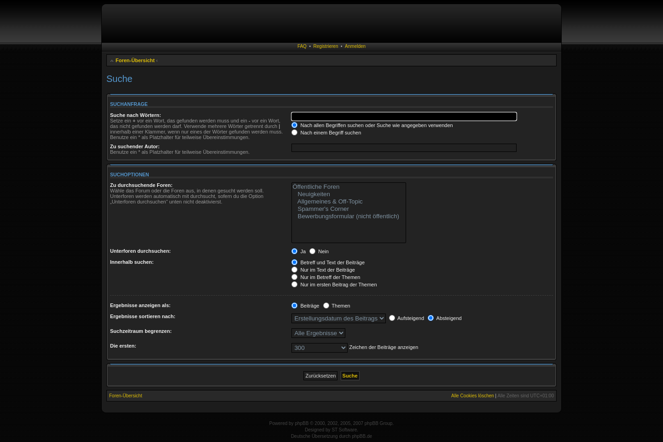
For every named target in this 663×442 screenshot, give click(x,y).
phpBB (301, 423)
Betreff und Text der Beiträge (328, 262)
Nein (319, 251)
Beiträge (305, 305)
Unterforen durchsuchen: (140, 251)
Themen (336, 305)
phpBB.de (362, 436)
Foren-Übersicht (135, 60)
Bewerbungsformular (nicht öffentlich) (348, 216)
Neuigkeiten (348, 194)
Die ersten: (123, 346)
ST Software (344, 429)
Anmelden (355, 46)
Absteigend (445, 318)
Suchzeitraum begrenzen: (141, 331)
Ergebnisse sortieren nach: (142, 316)
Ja (298, 251)
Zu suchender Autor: (135, 146)
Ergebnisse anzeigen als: (140, 305)
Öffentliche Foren (348, 187)
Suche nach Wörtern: (135, 115)
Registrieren (326, 46)
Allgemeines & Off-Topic (348, 201)
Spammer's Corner (348, 209)
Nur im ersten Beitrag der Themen (334, 284)
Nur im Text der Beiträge (323, 270)
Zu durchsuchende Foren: (141, 185)
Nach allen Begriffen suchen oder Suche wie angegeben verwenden (372, 125)
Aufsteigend (407, 318)
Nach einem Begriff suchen (326, 132)
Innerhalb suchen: (132, 262)
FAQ (302, 46)
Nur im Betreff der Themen (325, 277)
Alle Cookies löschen (472, 395)
